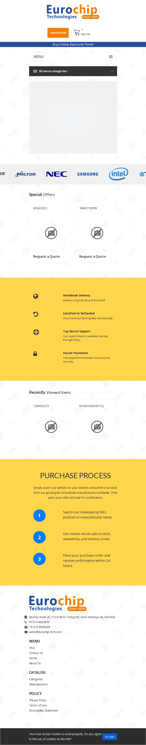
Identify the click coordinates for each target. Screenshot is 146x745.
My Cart (82, 32)
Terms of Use (38, 705)
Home (33, 658)
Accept (109, 737)
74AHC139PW (88, 208)
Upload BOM (58, 32)
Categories (36, 679)
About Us (35, 663)
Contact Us (36, 653)
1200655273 (41, 406)
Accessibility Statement (43, 710)
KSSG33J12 (40, 208)
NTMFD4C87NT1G (91, 406)
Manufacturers (38, 684)
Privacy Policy (37, 700)
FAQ (32, 648)
